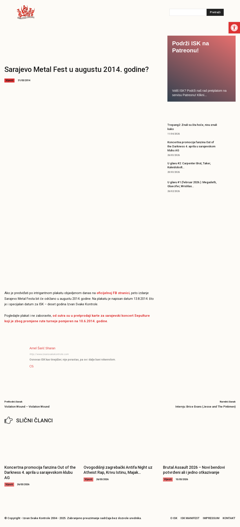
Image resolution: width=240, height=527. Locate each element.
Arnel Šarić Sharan (42, 348)
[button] (234, 27)
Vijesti (9, 80)
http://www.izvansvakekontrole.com (49, 354)
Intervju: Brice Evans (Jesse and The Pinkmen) (205, 406)
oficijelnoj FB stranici (113, 293)
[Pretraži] (215, 12)
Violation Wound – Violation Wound (26, 406)
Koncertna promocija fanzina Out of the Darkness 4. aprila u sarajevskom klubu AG (191, 146)
